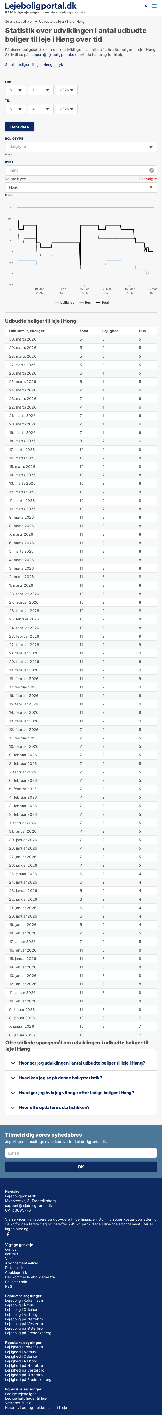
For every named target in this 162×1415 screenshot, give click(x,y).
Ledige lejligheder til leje (26, 1398)
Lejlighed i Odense (21, 1356)
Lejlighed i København (24, 1347)
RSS (8, 1286)
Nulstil (8, 154)
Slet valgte (147, 179)
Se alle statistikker (19, 21)
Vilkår (10, 1258)
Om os (10, 1249)
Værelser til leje (18, 1403)
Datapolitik (14, 1267)
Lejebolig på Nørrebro (24, 1319)
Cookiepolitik (16, 1272)
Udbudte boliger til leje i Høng (62, 21)
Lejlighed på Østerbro (24, 1375)
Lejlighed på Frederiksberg (28, 1379)
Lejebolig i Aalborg (21, 1314)
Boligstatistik (16, 1282)
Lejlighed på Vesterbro (24, 1370)
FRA (8, 82)
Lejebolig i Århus (19, 1305)
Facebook (8, 1234)
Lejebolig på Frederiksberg (28, 1333)
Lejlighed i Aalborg (21, 1361)
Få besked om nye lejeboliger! (146, 5)
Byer (9, 162)
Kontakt (11, 1254)
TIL (7, 101)
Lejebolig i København (24, 1300)
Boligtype (14, 138)
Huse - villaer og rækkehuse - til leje (36, 1407)
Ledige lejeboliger (20, 1393)
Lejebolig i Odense (21, 1309)
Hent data (19, 126)
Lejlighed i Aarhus (20, 1352)
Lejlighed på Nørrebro (24, 1365)
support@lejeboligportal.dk (52, 54)
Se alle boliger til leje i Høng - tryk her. (38, 64)
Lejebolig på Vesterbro (24, 1323)
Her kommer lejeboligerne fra (30, 1277)
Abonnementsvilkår (21, 1263)
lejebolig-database (72, 12)
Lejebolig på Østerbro (24, 1328)
